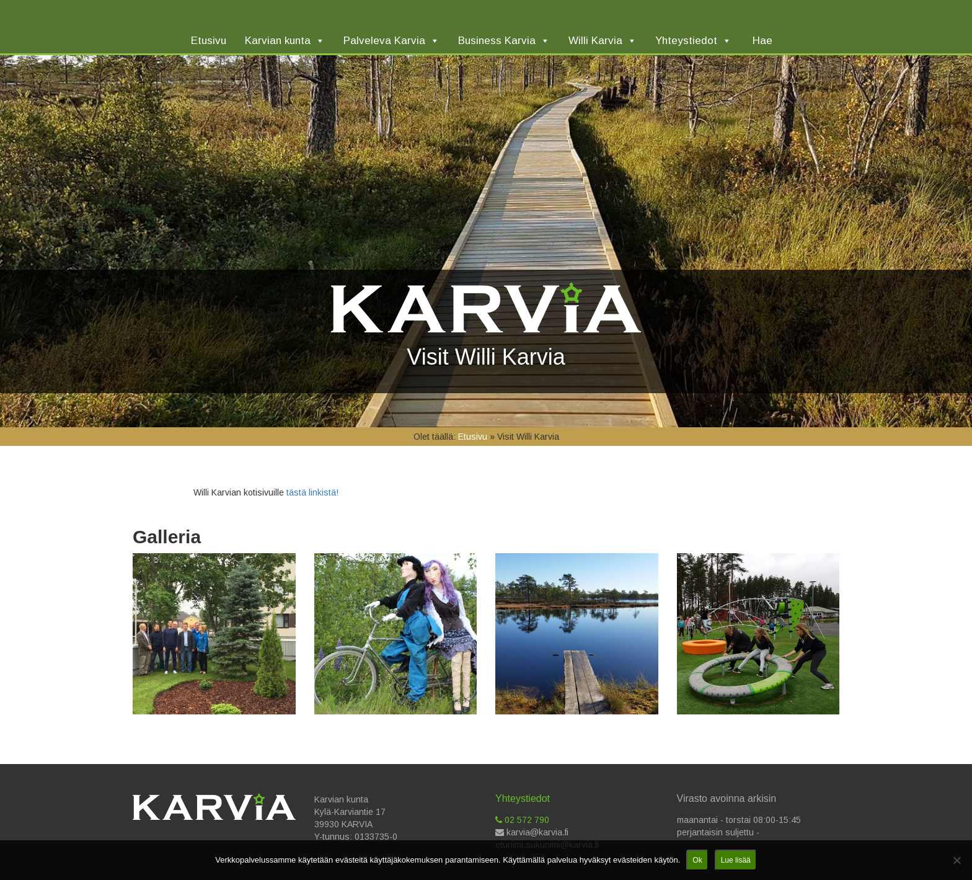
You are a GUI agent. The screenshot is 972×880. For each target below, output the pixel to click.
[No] (956, 860)
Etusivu (472, 437)
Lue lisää (736, 860)
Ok (697, 860)
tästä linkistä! (311, 492)
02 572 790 (522, 820)
